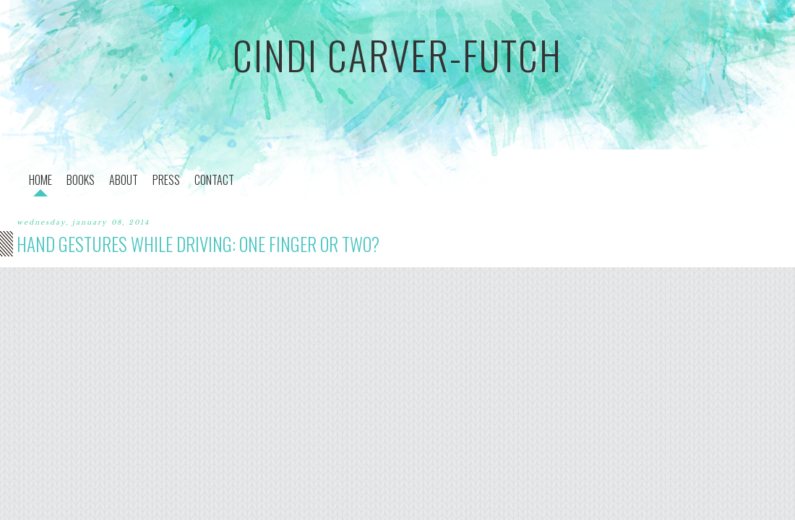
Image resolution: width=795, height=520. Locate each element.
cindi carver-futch (397, 55)
